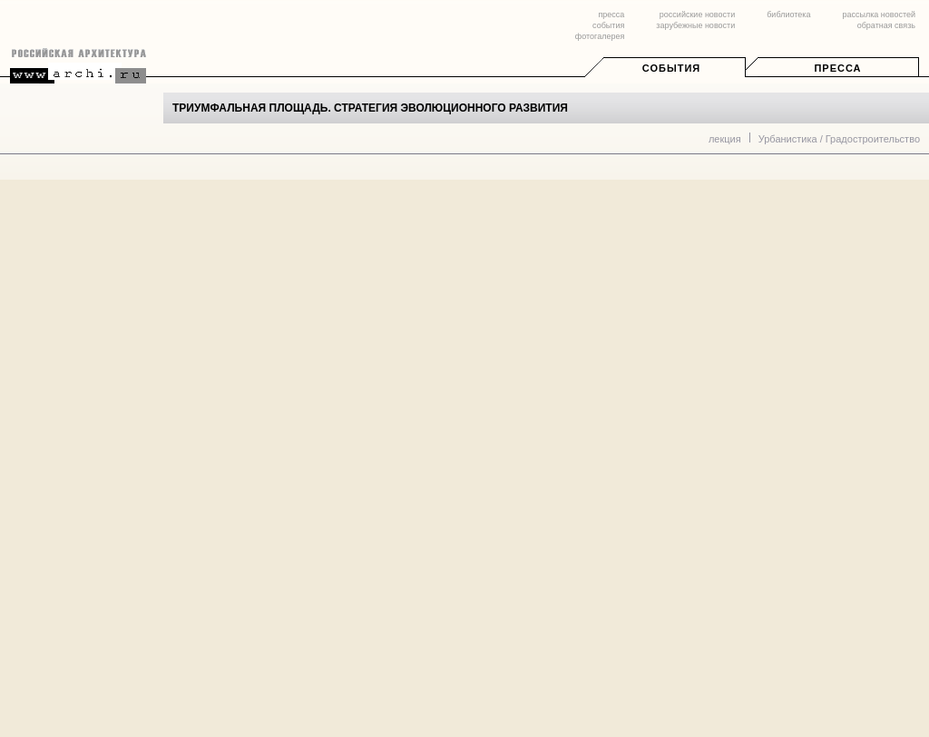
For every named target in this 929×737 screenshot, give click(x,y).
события (608, 25)
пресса (611, 14)
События (671, 68)
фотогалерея (599, 36)
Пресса (837, 68)
